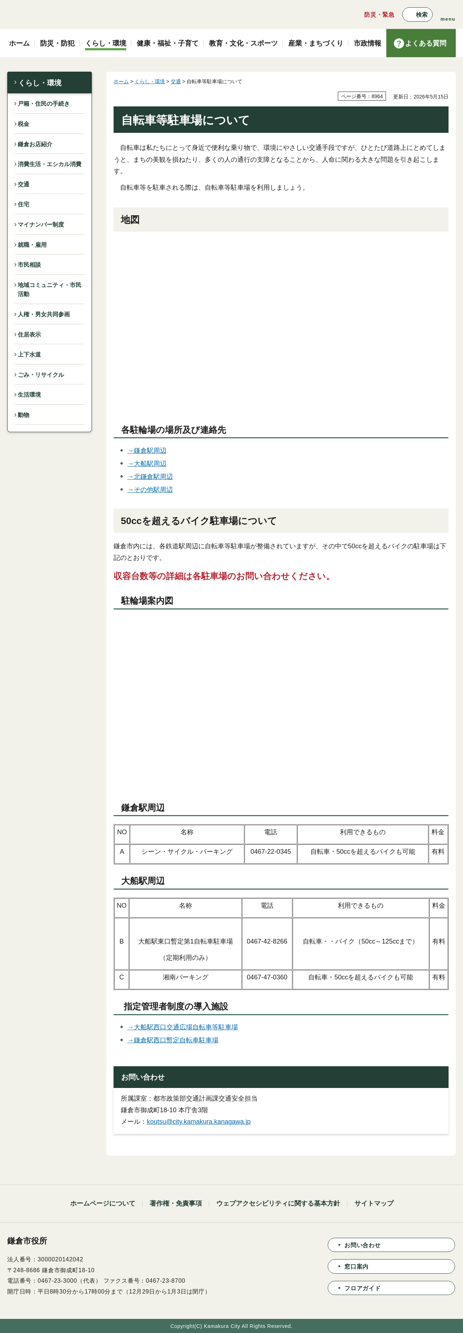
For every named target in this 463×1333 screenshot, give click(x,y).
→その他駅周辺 (150, 489)
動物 (23, 415)
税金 (23, 124)
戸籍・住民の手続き (44, 104)
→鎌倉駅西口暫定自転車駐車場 (172, 1040)
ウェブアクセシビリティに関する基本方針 (278, 1203)
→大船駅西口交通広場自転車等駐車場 (182, 1027)
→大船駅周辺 (146, 463)
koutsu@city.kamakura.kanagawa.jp (199, 1121)
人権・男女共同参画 (44, 314)
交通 (23, 184)
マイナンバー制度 (41, 225)
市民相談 (29, 265)
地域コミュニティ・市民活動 (49, 290)
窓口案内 (356, 1267)
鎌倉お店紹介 (35, 144)
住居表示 (29, 335)
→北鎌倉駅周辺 (150, 476)
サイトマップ (374, 1203)
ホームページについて (102, 1203)
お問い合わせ (362, 1245)
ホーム (121, 81)
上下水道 (29, 354)
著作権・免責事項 (176, 1203)
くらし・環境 (39, 83)
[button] (417, 14)
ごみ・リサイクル (41, 375)
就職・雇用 (32, 245)
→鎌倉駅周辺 (146, 450)
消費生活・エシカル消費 (49, 164)
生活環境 (29, 395)
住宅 (23, 204)
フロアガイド (362, 1288)
